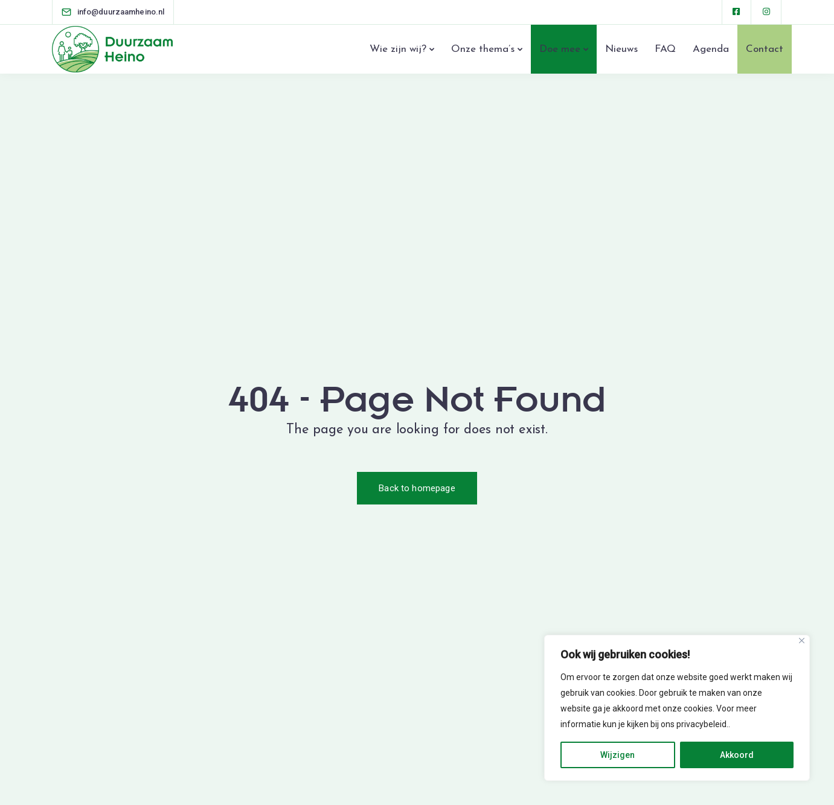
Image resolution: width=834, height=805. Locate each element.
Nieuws (621, 49)
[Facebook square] (736, 12)
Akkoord (737, 755)
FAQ (665, 49)
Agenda (711, 49)
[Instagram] (766, 12)
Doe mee (559, 49)
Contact (764, 49)
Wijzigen (617, 755)
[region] (677, 708)
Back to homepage (417, 488)
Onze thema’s (483, 49)
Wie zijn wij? (398, 49)
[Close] (801, 640)
